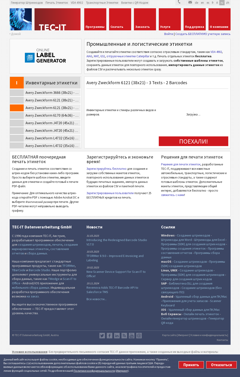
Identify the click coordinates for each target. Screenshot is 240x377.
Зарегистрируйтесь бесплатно (107, 169)
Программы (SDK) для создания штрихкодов (192, 275)
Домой (16, 34)
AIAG (89, 56)
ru (222, 3)
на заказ (33, 296)
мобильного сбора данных (30, 287)
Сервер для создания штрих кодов (186, 279)
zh (227, 3)
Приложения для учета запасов (185, 301)
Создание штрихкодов (193, 235)
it (217, 3)
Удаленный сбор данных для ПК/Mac (201, 296)
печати (57, 244)
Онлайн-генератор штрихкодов (183, 318)
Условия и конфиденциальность (208, 335)
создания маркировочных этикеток (45, 246)
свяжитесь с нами (172, 195)
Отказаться (221, 364)
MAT (96, 56)
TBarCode (19, 270)
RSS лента (124, 335)
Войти (168, 34)
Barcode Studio (39, 270)
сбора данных (37, 253)
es (208, 3)
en (202, 3)
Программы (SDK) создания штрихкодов (193, 263)
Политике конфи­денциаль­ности (94, 370)
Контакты (222, 340)
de (196, 3)
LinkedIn (117, 335)
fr (213, 3)
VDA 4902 (216, 52)
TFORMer (68, 266)
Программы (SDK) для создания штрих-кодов (193, 244)
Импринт (122, 370)
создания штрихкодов (34, 244)
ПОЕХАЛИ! (193, 141)
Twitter (102, 335)
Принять (191, 364)
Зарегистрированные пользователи (110, 193)
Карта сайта (169, 335)
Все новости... (97, 299)
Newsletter (139, 335)
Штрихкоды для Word (176, 240)
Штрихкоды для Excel (209, 240)
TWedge (54, 279)
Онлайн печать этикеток (201, 314)
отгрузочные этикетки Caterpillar (128, 56)
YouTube (131, 335)
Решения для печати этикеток (180, 164)
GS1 (102, 56)
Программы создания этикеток (183, 248)
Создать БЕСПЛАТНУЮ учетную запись (203, 34)
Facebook (109, 335)
